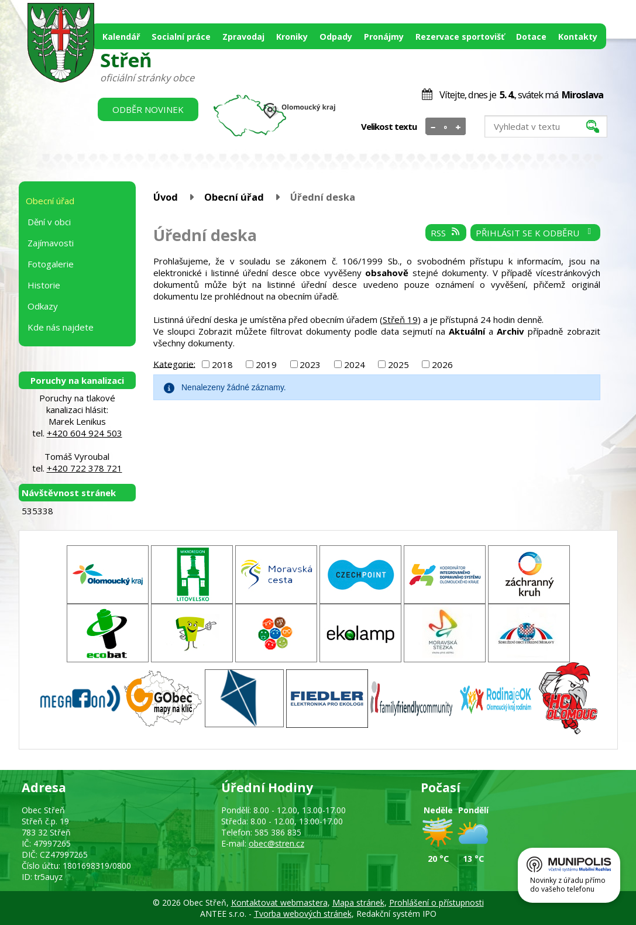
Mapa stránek (358, 902)
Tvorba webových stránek (303, 913)
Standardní (446, 127)
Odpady (335, 36)
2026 (442, 364)
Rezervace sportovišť (459, 36)
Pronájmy (384, 36)
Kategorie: (174, 363)
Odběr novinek (148, 109)
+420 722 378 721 (84, 468)
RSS (446, 233)
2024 (354, 364)
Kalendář (121, 36)
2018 (222, 364)
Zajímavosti (50, 243)
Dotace (531, 36)
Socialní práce (181, 36)
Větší (458, 127)
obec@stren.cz (276, 843)
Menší (433, 127)
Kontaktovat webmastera (279, 902)
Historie (43, 285)
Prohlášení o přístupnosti (436, 902)
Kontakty (577, 36)
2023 (310, 364)
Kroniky (292, 36)
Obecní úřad (234, 197)
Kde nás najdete (60, 327)
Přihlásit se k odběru (535, 233)
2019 (266, 364)
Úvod (165, 197)
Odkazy (42, 306)
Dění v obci (49, 222)
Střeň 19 (400, 319)
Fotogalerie (50, 264)
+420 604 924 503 (84, 433)
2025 (398, 364)
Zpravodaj (243, 36)
